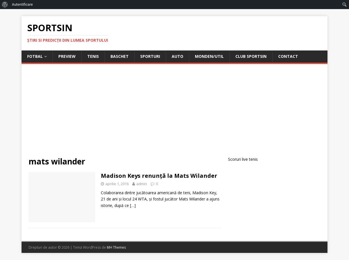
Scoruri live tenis (243, 159)
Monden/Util (209, 56)
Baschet (119, 56)
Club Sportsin (251, 56)
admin (141, 183)
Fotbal (35, 56)
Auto (177, 56)
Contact (288, 56)
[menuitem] (5, 4)
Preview (67, 56)
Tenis (93, 56)
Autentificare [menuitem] (22, 4)
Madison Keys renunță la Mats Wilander (159, 175)
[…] (133, 205)
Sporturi (150, 56)
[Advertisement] (174, 113)
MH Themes (116, 247)
